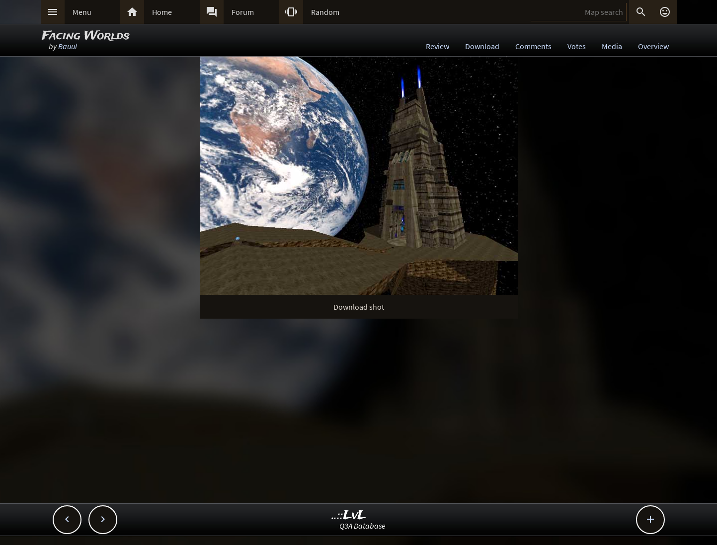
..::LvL (349, 515)
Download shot (358, 307)
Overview (653, 46)
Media (612, 46)
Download (482, 46)
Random (325, 12)
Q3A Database (362, 526)
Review (437, 46)
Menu (82, 12)
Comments (533, 46)
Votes (576, 46)
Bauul (67, 46)
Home (162, 12)
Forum (243, 12)
